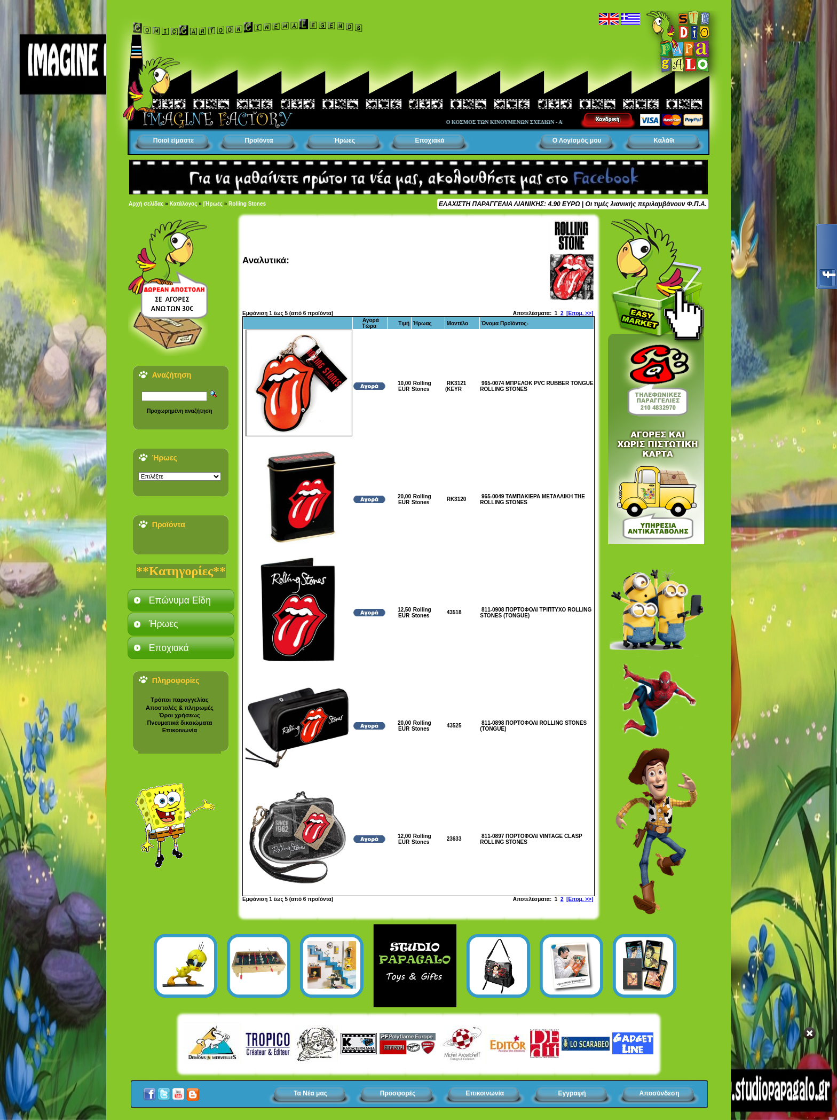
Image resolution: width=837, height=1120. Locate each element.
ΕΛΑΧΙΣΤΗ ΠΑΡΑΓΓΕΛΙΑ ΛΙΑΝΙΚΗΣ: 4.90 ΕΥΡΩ (509, 204)
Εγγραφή (572, 1093)
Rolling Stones (247, 204)
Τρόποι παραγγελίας (179, 699)
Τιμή (403, 323)
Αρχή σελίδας (146, 204)
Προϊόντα (258, 140)
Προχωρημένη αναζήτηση (179, 411)
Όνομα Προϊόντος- (504, 323)
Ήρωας (422, 323)
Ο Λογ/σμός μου (577, 140)
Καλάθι (664, 140)
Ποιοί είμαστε (173, 140)
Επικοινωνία (180, 730)
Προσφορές (398, 1093)
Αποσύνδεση (659, 1093)
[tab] (181, 600)
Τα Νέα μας (310, 1093)
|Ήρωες (213, 204)
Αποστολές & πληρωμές (180, 707)
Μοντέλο (458, 323)
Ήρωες (344, 140)
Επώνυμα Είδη (180, 600)
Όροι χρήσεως (179, 715)
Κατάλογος (184, 204)
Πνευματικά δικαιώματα (179, 722)
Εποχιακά (429, 140)
